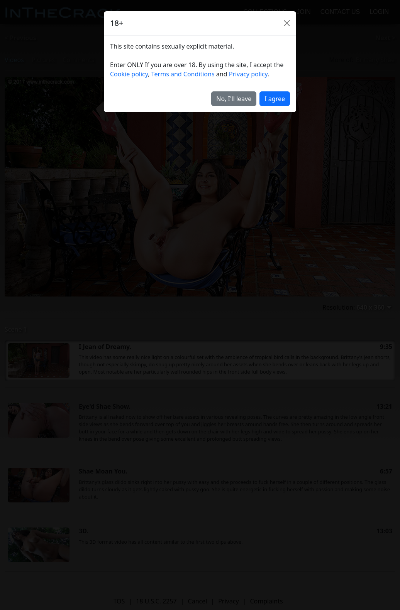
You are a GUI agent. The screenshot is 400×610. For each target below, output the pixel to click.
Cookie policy (129, 74)
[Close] (287, 23)
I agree (274, 98)
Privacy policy (248, 74)
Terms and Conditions (183, 74)
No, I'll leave (233, 98)
